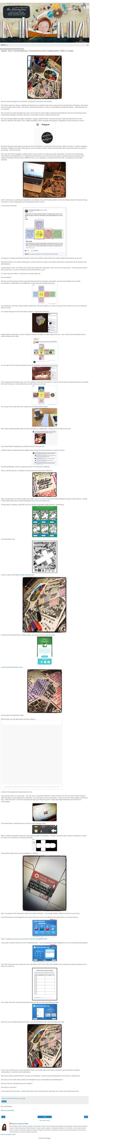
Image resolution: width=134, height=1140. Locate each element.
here (34, 306)
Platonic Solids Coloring (23, 575)
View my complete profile (7, 1134)
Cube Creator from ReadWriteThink (35, 939)
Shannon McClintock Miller (19, 1123)
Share (4, 1101)
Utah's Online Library (40, 406)
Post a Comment (7, 1110)
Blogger (48, 1138)
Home (44, 1117)
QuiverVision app (11, 667)
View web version (44, 1120)
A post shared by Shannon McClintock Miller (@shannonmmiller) (22, 787)
